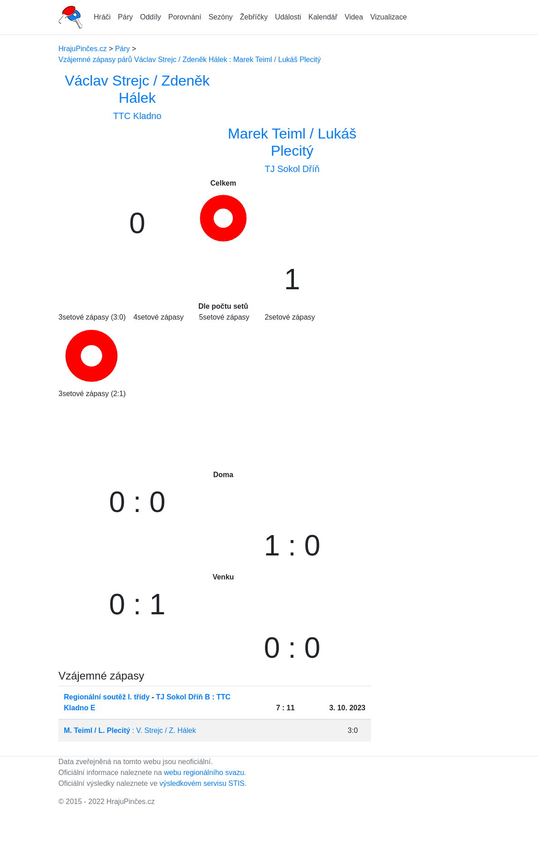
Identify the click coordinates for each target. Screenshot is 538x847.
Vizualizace (388, 17)
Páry (125, 17)
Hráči (102, 17)
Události (288, 17)
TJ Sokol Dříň (291, 169)
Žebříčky (254, 17)
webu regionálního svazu (204, 772)
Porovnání (185, 17)
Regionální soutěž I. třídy (106, 697)
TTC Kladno (137, 116)
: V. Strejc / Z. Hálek (130, 730)
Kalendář (322, 17)
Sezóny (220, 17)
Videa (354, 17)
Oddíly (150, 17)
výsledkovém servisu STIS (202, 783)
